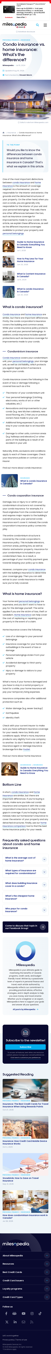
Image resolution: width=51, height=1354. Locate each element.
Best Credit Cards (12, 1272)
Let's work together (11, 1335)
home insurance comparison (25, 824)
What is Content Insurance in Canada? (31, 275)
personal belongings (13, 233)
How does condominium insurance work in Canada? (25, 1216)
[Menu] (45, 25)
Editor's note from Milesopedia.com (34, 122)
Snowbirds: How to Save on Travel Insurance (21, 1179)
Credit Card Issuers (13, 1280)
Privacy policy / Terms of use (15, 1340)
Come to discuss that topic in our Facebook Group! (21, 927)
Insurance (25, 40)
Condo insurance (11, 314)
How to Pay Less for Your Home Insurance (30, 260)
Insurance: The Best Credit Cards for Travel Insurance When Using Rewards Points (25, 1105)
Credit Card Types (13, 1297)
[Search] (38, 25)
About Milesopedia (13, 1255)
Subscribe (25, 1047)
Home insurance (22, 614)
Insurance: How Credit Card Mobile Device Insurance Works (25, 1142)
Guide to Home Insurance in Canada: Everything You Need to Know (31, 245)
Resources (8, 1263)
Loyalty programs (12, 1288)
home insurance (33, 314)
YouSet (26, 749)
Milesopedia (25, 965)
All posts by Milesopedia (24, 1009)
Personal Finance (11, 40)
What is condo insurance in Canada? (30, 290)
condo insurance (21, 182)
